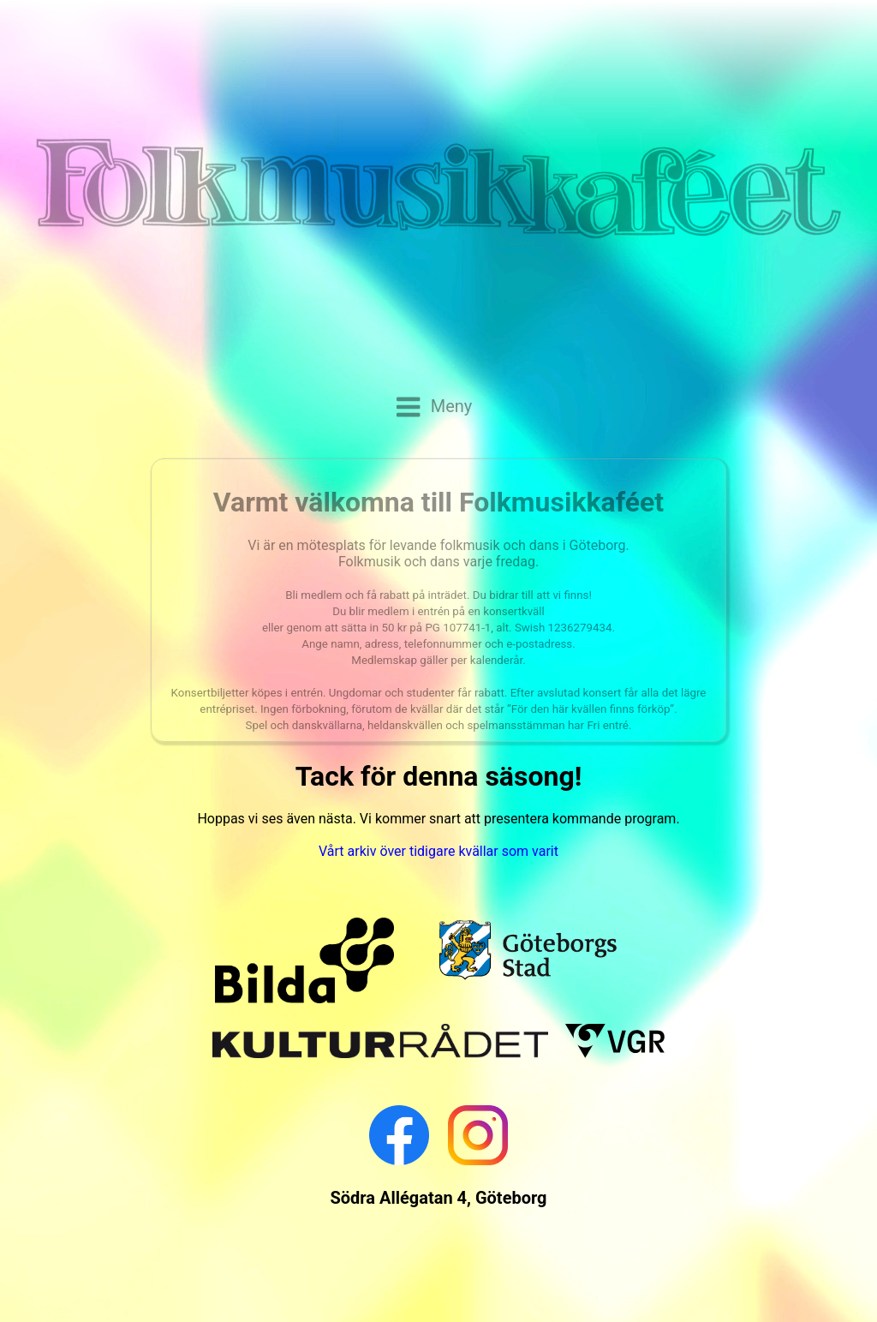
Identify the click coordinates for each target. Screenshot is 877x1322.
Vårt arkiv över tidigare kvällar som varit (438, 851)
